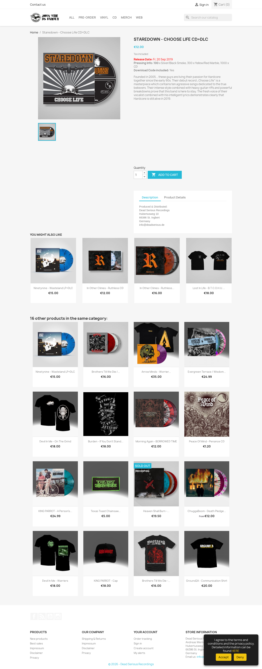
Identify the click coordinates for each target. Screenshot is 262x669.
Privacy (34, 657)
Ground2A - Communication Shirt (206, 580)
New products (39, 638)
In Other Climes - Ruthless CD (105, 288)
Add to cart (165, 174)
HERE (235, 651)
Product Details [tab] (175, 197)
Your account (145, 632)
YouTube (50, 616)
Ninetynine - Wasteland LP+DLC (53, 288)
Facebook (34, 616)
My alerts (139, 653)
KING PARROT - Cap (106, 580)
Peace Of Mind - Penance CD (207, 441)
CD (114, 17)
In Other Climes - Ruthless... (157, 288)
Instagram (58, 616)
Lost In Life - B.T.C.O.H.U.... (209, 288)
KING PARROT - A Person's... (55, 511)
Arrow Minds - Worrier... (156, 371)
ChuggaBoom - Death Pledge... (207, 511)
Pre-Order (87, 17)
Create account (144, 648)
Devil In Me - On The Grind (55, 441)
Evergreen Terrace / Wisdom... (207, 371)
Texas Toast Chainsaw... (106, 511)
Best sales (36, 643)
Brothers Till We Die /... (106, 371)
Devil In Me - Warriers (55, 580)
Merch (126, 17)
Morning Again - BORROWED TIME (156, 441)
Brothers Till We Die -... (156, 580)
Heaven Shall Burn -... (156, 511)
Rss (42, 616)
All (71, 17)
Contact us (38, 5)
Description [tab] (150, 197)
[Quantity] (138, 175)
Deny (240, 657)
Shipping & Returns (94, 638)
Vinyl (104, 17)
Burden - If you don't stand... (105, 441)
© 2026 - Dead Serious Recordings (131, 664)
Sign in (138, 643)
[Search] (208, 17)
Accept (224, 657)
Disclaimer (36, 653)
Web (139, 17)
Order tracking (143, 638)
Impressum (37, 648)
